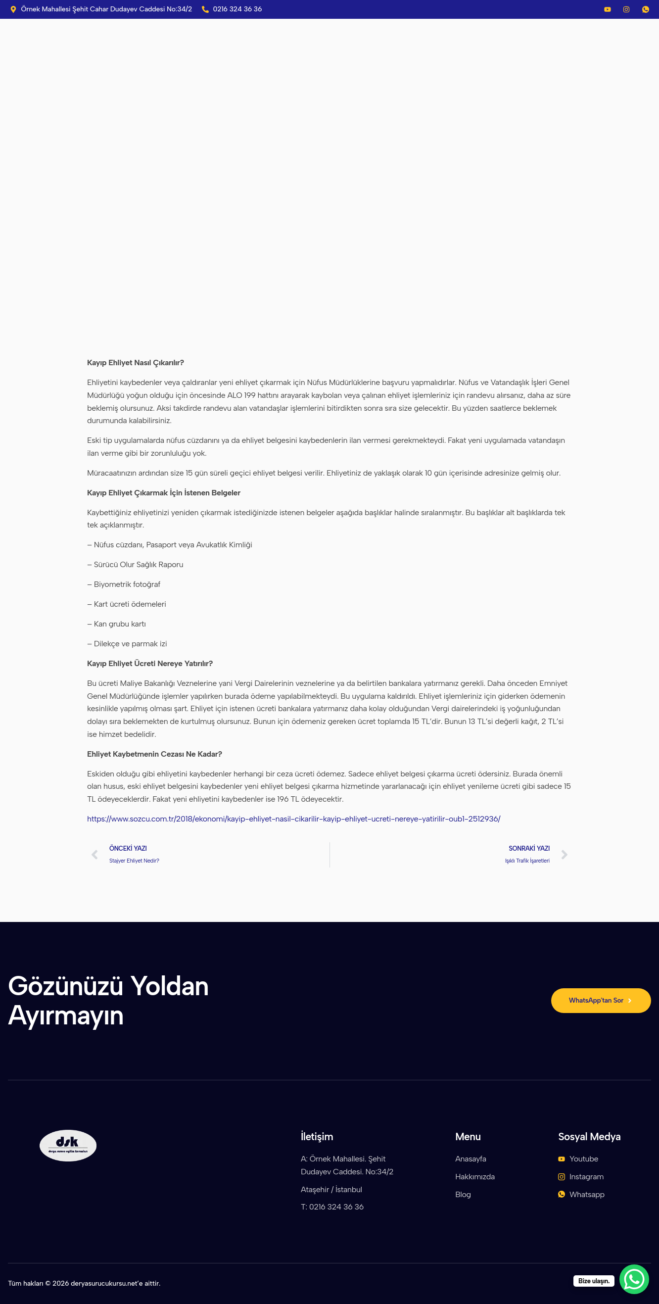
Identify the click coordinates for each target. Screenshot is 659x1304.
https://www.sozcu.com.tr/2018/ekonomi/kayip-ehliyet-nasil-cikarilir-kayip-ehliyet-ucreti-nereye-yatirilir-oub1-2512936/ (293, 818)
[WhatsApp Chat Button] (634, 1279)
